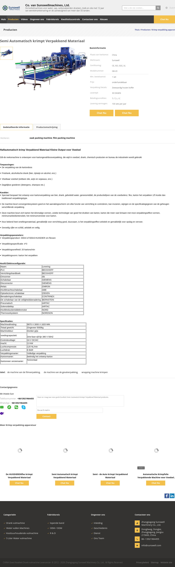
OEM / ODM (54, 528)
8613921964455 (19, 403)
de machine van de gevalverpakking (61, 372)
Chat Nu (164, 19)
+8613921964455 (26, 398)
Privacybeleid (142, 562)
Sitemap (155, 562)
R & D (51, 533)
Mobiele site (166, 562)
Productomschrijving (46, 127)
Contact (46, 416)
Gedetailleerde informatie (16, 127)
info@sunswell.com (150, 545)
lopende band (55, 522)
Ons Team (97, 538)
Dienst (95, 533)
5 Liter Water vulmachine (18, 538)
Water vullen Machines (16, 528)
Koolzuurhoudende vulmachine (21, 533)
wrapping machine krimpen (95, 372)
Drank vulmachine (14, 522)
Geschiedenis (99, 528)
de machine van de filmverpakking (23, 372)
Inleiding (97, 522)
